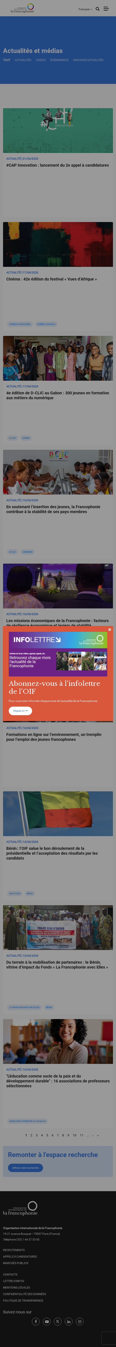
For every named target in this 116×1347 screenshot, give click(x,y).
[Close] (109, 629)
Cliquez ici (20, 710)
